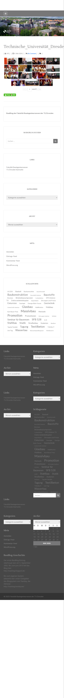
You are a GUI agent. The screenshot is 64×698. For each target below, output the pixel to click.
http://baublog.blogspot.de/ (14, 571)
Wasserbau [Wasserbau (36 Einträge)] (21, 330)
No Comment (31, 53)
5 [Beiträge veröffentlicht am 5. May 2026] (37, 531)
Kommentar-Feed (13, 261)
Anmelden (10, 252)
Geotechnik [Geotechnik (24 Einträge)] (49, 443)
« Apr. (35, 547)
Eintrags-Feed (11, 256)
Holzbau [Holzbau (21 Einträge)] (49, 307)
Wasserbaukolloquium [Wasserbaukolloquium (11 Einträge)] (37, 330)
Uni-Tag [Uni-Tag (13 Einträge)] (10, 330)
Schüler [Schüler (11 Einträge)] (54, 316)
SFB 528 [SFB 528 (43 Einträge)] (51, 470)
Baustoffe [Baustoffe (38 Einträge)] (53, 423)
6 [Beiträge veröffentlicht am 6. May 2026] (41, 531)
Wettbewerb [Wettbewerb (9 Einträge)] (49, 330)
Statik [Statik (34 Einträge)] (55, 473)
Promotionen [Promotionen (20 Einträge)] (30, 316)
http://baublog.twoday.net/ (14, 586)
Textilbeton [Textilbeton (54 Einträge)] (52, 482)
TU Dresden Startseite (14, 170)
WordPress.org (12, 265)
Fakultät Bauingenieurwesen (17, 167)
